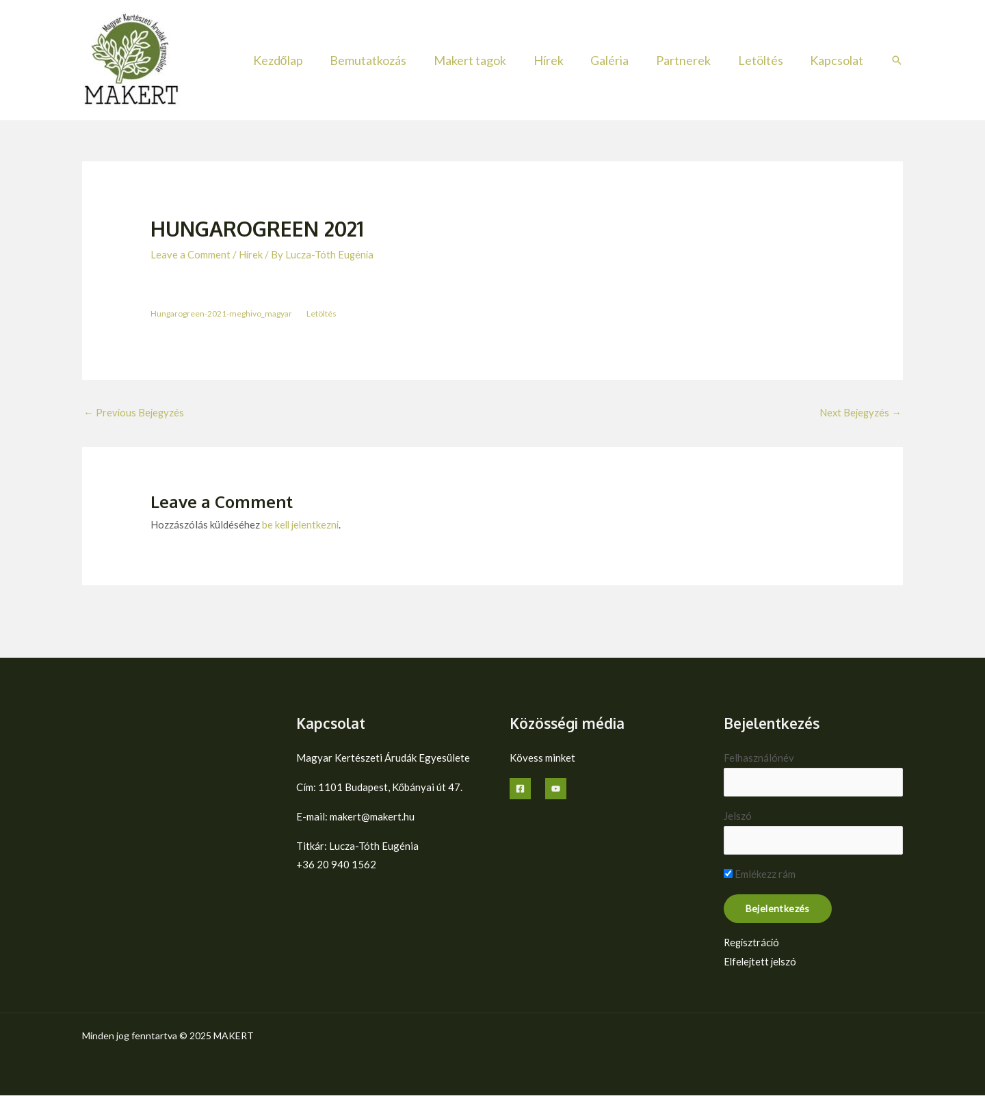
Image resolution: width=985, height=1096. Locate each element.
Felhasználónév (759, 758)
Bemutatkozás (384, 60)
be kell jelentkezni (302, 525)
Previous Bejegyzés (134, 412)
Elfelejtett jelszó (762, 962)
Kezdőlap (296, 60)
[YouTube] (555, 789)
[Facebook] (520, 789)
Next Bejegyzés (859, 412)
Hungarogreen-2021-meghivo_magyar (221, 313)
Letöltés (764, 60)
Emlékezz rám (760, 875)
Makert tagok (483, 60)
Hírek (559, 60)
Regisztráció (753, 943)
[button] (897, 60)
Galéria (618, 60)
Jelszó (738, 816)
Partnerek (689, 60)
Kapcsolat (838, 60)
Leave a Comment (190, 254)
